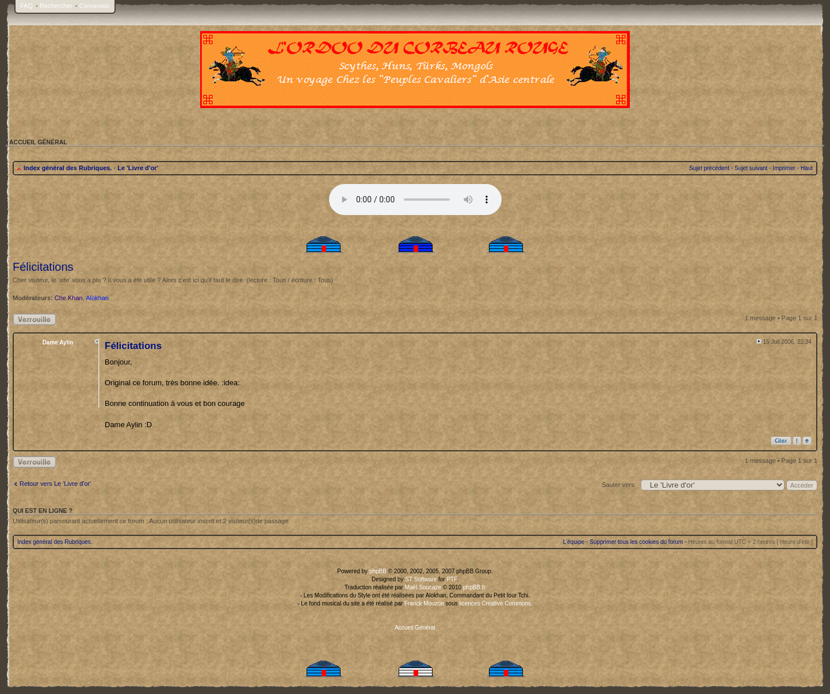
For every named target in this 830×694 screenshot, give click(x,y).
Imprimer (783, 168)
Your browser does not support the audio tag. (415, 199)
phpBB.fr (474, 587)
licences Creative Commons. (496, 603)
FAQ (26, 5)
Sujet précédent (709, 168)
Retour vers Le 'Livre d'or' (55, 483)
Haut (807, 168)
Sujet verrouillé (34, 319)
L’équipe (573, 542)
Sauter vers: (619, 484)
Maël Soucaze (423, 587)
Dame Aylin (58, 342)
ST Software (421, 579)
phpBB (378, 571)
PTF (451, 579)
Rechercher (56, 5)
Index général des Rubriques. (68, 167)
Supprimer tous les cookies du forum (636, 542)
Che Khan (69, 297)
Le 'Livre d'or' (137, 167)
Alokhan (97, 297)
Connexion (94, 5)
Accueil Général (415, 627)
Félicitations (43, 266)
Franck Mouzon (424, 603)
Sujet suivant (751, 168)
